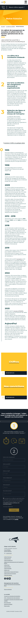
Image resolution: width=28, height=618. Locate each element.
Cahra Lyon (6, 570)
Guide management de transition (12, 584)
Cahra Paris (6, 565)
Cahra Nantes (7, 566)
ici (24, 303)
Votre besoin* (6, 484)
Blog (5, 585)
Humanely (19, 259)
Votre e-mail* (6, 471)
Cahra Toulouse (7, 557)
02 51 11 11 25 (8, 553)
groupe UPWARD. (18, 311)
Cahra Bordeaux (8, 575)
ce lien (16, 519)
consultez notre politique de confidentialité (11, 503)
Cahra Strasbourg (8, 560)
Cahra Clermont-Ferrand (10, 573)
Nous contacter (8, 589)
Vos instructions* (7, 490)
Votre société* (6, 464)
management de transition (13, 31)
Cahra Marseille (7, 568)
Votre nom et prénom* (9, 457)
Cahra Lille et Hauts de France (11, 571)
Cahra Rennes (7, 558)
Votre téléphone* (7, 477)
